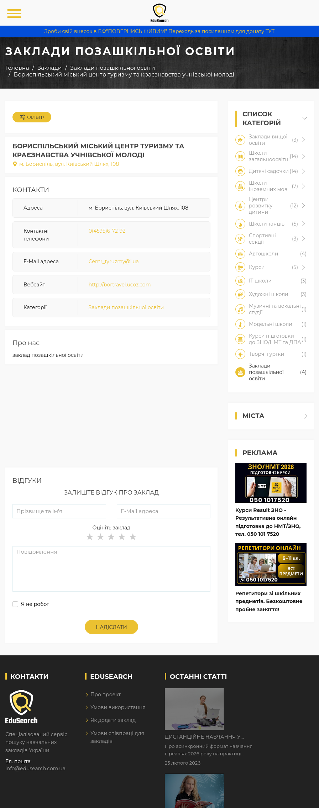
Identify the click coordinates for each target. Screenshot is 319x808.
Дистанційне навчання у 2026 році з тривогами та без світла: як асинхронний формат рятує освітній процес (267, 694)
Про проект (105, 694)
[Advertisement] (111, 418)
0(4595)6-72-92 (107, 231)
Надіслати (111, 627)
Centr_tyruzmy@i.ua (114, 261)
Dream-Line (299, 797)
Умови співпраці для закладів (117, 737)
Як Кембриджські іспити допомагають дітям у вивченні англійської (262, 738)
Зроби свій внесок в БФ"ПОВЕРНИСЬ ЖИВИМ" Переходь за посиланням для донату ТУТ (159, 31)
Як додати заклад (113, 720)
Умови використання (118, 707)
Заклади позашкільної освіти (126, 307)
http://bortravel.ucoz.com (120, 284)
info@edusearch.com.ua (35, 768)
